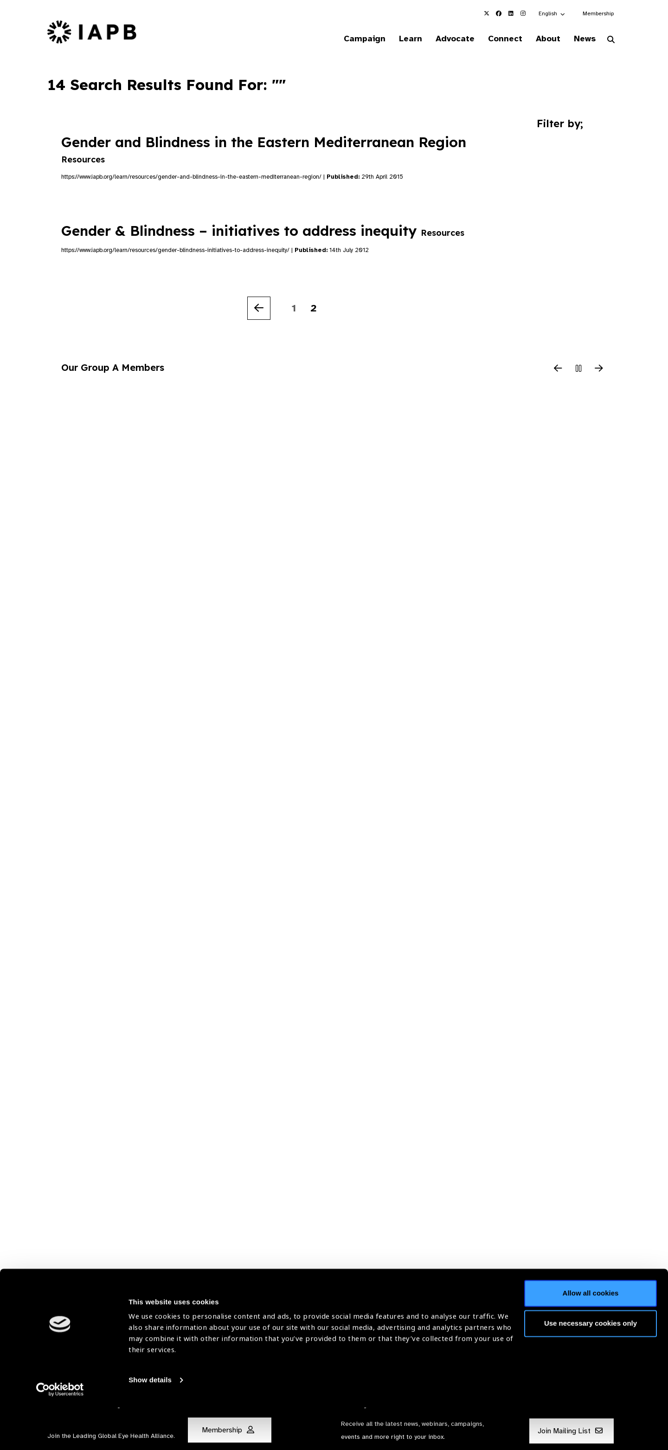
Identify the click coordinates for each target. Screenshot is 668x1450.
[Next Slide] (599, 370)
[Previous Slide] (558, 370)
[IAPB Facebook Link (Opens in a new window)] (499, 13)
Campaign (351, 39)
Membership (598, 13)
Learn (399, 39)
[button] (552, 13)
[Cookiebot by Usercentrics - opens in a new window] (60, 1432)
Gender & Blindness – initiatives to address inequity (262, 231)
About (543, 39)
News (582, 39)
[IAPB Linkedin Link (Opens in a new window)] (511, 13)
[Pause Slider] (578, 370)
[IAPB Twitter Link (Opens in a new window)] (486, 13)
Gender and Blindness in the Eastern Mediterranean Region (263, 150)
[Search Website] (611, 41)
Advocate (445, 39)
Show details (150, 1422)
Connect (498, 39)
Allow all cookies (591, 1336)
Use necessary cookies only (590, 1366)
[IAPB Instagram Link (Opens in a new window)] (523, 13)
